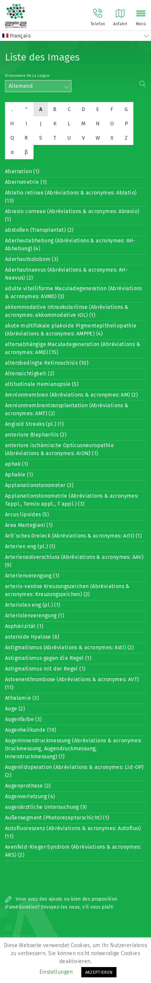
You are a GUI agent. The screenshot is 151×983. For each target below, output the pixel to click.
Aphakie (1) (19, 474)
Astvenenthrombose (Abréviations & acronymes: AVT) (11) (72, 683)
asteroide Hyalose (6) (32, 637)
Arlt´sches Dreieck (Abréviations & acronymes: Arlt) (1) (73, 536)
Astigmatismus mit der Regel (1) (45, 669)
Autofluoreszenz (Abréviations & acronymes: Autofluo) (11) (73, 832)
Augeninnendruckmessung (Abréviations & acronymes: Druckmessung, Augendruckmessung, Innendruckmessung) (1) (73, 748)
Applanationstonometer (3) (39, 485)
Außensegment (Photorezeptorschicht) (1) (57, 817)
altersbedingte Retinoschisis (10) (46, 363)
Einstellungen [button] (56, 972)
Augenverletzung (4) (30, 796)
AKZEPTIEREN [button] (99, 972)
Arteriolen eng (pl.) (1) (32, 605)
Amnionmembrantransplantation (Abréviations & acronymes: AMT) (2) (67, 409)
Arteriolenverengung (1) (34, 615)
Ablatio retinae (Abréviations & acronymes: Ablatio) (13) (70, 196)
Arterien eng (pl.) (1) (30, 546)
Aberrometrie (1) (25, 182)
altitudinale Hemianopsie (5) (41, 384)
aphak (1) (16, 464)
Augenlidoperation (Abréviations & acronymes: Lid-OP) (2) (74, 771)
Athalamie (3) (22, 698)
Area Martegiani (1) (29, 525)
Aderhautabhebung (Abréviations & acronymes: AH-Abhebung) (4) (70, 244)
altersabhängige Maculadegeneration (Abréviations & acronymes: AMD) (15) (72, 348)
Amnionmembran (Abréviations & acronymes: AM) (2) (71, 395)
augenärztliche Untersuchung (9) (46, 807)
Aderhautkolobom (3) (31, 259)
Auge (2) (15, 708)
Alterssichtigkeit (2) (29, 373)
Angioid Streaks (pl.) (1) (34, 424)
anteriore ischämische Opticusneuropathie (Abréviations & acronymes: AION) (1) (59, 449)
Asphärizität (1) (24, 626)
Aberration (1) (22, 171)
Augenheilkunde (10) (30, 730)
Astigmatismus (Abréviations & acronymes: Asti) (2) (69, 647)
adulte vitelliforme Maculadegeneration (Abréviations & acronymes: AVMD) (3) (73, 292)
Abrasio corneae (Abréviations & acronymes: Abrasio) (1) (72, 215)
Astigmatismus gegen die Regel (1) (48, 658)
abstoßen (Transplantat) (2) (39, 230)
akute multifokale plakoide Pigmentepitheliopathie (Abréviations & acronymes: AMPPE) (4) (71, 329)
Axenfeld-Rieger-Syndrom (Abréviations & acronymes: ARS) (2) (73, 851)
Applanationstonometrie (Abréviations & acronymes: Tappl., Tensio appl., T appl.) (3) (72, 500)
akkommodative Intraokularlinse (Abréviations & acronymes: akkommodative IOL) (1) (66, 311)
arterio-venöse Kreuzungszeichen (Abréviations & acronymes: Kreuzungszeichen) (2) (67, 590)
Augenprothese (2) (28, 786)
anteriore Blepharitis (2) (35, 434)
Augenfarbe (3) (23, 719)
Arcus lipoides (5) (27, 514)
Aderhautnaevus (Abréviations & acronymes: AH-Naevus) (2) (66, 274)
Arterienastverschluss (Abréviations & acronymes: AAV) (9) (74, 561)
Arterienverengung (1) (32, 575)
